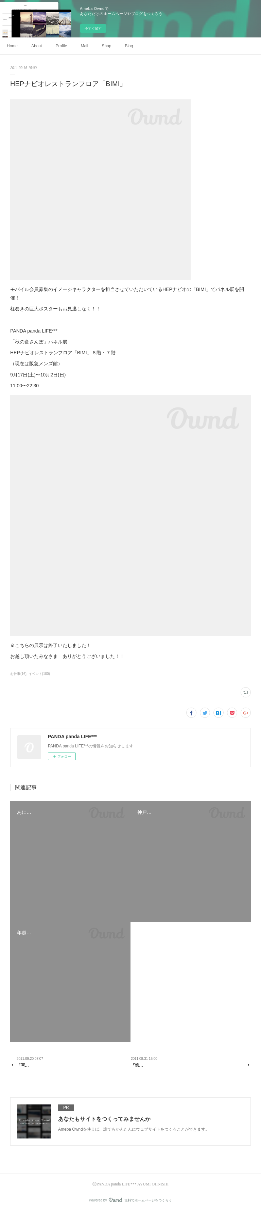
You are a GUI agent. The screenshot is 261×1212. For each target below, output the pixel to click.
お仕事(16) (18, 674)
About (36, 46)
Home (12, 46)
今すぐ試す (93, 28)
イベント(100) (39, 674)
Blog (129, 46)
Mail (84, 46)
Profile (61, 46)
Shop (106, 46)
